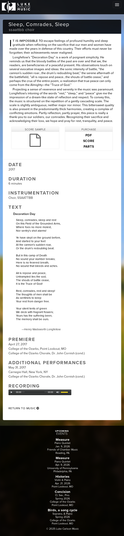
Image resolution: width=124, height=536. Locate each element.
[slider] (35, 392)
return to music (23, 408)
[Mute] (57, 392)
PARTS (89, 147)
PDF (88, 135)
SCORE (88, 141)
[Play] (11, 392)
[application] (39, 392)
